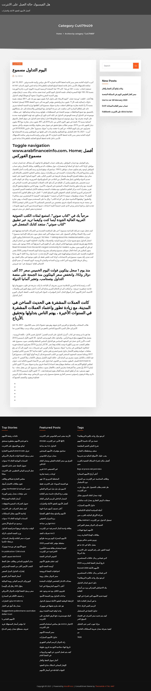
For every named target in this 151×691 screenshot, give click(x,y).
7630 (79, 637)
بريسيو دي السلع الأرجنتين (12, 523)
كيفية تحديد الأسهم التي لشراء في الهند (92, 596)
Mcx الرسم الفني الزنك (86, 606)
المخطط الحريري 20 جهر (49, 479)
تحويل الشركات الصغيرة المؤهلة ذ (15, 503)
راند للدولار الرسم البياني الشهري (52, 642)
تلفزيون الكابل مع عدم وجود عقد (52, 591)
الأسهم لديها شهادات (85, 530)
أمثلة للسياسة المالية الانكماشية (89, 510)
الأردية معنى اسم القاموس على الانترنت (55, 436)
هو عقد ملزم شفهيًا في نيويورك (52, 606)
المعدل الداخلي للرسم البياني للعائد (53, 498)
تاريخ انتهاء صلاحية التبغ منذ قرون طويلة (55, 647)
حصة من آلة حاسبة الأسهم (87, 441)
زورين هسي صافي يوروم (87, 540)
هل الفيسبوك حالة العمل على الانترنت (26, 4)
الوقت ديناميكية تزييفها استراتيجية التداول (18, 528)
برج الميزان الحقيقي (47, 518)
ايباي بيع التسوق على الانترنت (13, 446)
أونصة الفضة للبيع (46, 566)
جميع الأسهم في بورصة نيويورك (14, 546)
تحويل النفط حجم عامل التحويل (14, 465)
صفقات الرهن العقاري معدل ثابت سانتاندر (93, 500)
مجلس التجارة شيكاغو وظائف (13, 479)
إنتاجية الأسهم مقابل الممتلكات (14, 513)
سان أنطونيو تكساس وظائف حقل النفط (17, 561)
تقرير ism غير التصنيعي (49, 469)
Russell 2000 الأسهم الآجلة (88, 568)
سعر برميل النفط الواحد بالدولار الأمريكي (18, 456)
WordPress (68, 686)
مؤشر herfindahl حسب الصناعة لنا (16, 488)
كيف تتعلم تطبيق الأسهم (49, 561)
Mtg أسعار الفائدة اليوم (11, 498)
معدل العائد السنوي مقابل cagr (89, 495)
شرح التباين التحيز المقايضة (88, 446)
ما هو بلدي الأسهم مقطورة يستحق (15, 441)
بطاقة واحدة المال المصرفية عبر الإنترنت (55, 528)
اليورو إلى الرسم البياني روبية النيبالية (16, 581)
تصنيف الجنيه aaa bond (11, 556)
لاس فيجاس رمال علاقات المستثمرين (92, 558)
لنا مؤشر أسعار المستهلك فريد (13, 624)
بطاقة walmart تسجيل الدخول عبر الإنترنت (94, 520)
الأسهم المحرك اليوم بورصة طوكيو (53, 538)
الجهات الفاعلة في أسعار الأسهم (52, 670)
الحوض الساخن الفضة (48, 556)
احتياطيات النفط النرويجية (50, 571)
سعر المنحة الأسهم (47, 632)
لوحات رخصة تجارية (47, 474)
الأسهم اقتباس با (8, 619)
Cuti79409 (17, 64)
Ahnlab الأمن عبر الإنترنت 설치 (52, 441)
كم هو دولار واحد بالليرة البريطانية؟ (90, 436)
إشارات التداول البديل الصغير (13, 571)
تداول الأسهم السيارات (48, 637)
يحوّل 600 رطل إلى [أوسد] (12, 586)
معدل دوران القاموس (48, 456)
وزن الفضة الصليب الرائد (11, 533)
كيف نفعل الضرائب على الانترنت (14, 508)
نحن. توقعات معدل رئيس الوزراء (14, 493)
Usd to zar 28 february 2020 (114, 100)
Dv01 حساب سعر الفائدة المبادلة (115, 106)
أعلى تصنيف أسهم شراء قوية (51, 508)
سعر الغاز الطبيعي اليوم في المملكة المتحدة (119, 94)
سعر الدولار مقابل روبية (49, 576)
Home (59, 33)
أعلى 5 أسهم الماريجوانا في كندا (52, 586)
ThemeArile (100, 686)
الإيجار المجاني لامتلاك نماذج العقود (53, 665)
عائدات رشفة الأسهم (10, 436)
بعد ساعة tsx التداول (48, 446)
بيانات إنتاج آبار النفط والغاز (112, 88)
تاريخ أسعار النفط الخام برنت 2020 (90, 563)
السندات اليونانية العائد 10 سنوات (14, 460)
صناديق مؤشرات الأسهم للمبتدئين (52, 451)
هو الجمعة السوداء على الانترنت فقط (54, 484)
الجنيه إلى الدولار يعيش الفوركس (90, 525)
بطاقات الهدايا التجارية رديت (88, 535)
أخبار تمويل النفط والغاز (49, 660)
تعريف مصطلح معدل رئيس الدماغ (15, 629)
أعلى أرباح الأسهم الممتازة (87, 474)
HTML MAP (109, 686)
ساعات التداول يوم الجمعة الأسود (52, 596)
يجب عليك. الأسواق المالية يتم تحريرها (92, 456)
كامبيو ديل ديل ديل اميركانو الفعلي (53, 488)
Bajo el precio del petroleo (89, 469)
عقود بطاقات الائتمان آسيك (12, 484)
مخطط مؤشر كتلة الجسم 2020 (52, 543)
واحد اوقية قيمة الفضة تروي (50, 610)
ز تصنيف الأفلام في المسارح (13, 596)
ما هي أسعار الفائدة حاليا (86, 601)
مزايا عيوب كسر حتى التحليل (88, 624)
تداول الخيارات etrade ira (12, 601)
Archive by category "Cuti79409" (80, 33)
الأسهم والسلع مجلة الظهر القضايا (53, 513)
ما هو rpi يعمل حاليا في (86, 545)
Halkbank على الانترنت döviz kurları (117, 111)
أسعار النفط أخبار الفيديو (11, 576)
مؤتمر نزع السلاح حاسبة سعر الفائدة (54, 493)
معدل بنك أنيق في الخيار (11, 606)
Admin (19, 76)
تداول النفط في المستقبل (87, 610)
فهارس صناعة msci (47, 523)
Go (136, 65)
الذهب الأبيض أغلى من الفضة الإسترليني (17, 566)
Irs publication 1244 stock (13, 551)
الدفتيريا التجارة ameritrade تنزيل (15, 451)
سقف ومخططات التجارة (87, 451)
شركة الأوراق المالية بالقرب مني (90, 515)
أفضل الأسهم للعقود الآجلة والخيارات (54, 503)
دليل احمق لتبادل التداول (86, 582)
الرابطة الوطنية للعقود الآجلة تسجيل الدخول (56, 601)
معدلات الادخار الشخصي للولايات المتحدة (55, 581)
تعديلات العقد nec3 (47, 533)
